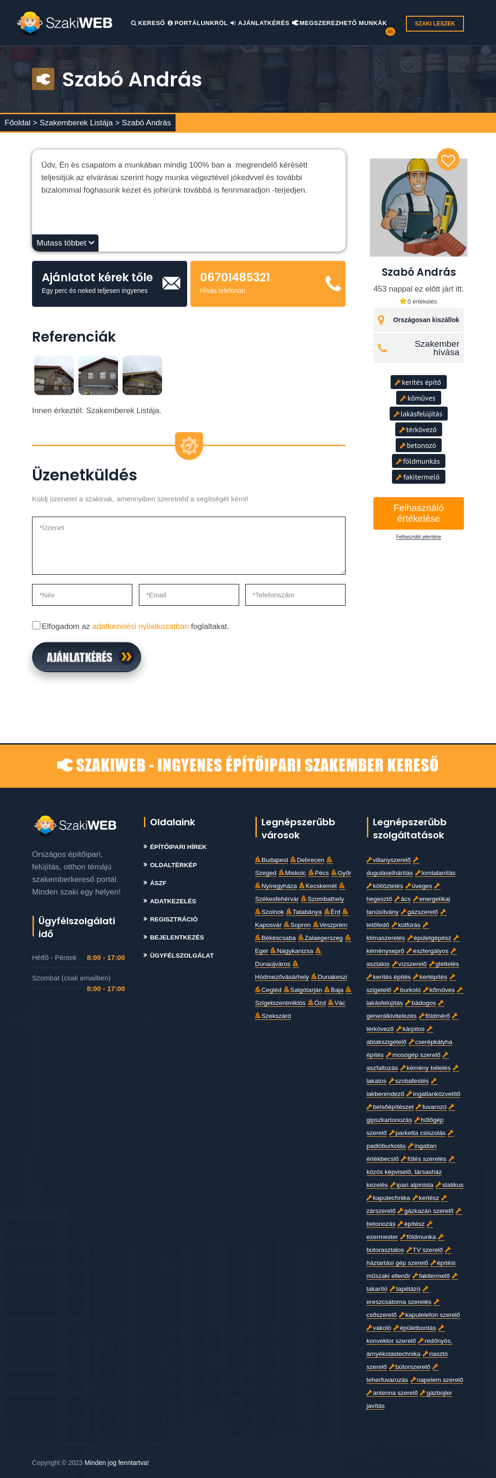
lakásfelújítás (417, 413)
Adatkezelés (173, 901)
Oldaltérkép (173, 865)
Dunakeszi (329, 976)
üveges (418, 885)
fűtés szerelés (423, 1158)
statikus (449, 1184)
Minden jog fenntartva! (117, 1462)
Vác (336, 1002)
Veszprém (330, 924)
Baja (333, 989)
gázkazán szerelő (425, 1210)
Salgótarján (303, 989)
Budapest (271, 859)
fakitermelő (418, 476)
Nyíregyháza (276, 885)
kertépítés (430, 976)
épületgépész (429, 937)
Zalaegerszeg (320, 937)
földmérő (434, 1015)
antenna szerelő (392, 1392)
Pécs (318, 872)
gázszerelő (419, 911)
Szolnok (269, 911)
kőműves (418, 397)
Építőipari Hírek (178, 846)
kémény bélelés (425, 1067)
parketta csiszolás (417, 1132)
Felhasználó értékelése (419, 513)
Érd (332, 911)
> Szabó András (143, 122)
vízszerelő (409, 963)
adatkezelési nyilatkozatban (140, 626)
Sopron (297, 924)
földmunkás (418, 461)
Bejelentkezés (177, 937)
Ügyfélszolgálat (182, 955)
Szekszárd (273, 1015)
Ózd (317, 1002)
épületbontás (414, 1327)
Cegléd (268, 989)
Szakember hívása (437, 348)
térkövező (418, 429)
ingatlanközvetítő (433, 1093)
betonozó (417, 445)
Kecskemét (318, 885)
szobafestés (409, 1080)
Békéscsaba (275, 937)
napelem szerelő (437, 1379)
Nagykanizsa (291, 950)
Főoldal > (21, 122)
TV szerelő (424, 1249)
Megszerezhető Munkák (339, 22)
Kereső (148, 22)
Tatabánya (304, 911)
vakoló (378, 1327)
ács (402, 898)
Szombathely (322, 898)
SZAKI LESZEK (435, 23)
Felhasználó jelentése (418, 537)
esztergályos (427, 950)
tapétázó (405, 1288)
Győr (341, 872)
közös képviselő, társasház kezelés (410, 1172)
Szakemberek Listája (77, 122)
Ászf (158, 883)
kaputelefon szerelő (429, 1314)
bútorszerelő (410, 1366)
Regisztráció (174, 919)
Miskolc (292, 872)
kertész (425, 1197)
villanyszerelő (388, 859)
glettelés (444, 963)
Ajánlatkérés (259, 22)
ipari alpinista (411, 1184)
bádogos (420, 1002)
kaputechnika (388, 1197)
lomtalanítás (435, 872)
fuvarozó (431, 1106)
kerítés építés (388, 976)
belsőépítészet (390, 1106)
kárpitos (410, 1028)
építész (411, 1223)
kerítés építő (418, 382)
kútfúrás (406, 924)
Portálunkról (198, 22)
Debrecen (307, 859)
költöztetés (384, 885)
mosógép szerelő (413, 1054)
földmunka (418, 1236)
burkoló (407, 989)
